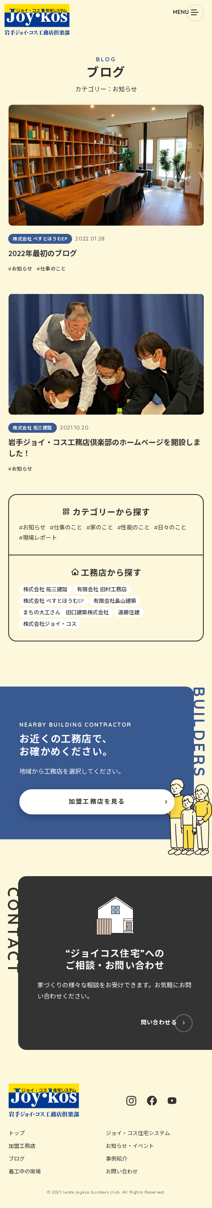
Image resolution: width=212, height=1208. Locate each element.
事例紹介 (116, 1158)
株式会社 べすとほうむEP (53, 600)
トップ (17, 1133)
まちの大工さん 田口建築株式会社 (66, 612)
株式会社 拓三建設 (45, 589)
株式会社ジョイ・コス (50, 623)
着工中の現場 (25, 1171)
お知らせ (34, 527)
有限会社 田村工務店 (102, 589)
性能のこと (135, 527)
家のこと (101, 527)
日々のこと (172, 527)
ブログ (17, 1158)
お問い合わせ (122, 1171)
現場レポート (40, 538)
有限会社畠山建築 (114, 600)
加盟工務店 (22, 1146)
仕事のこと (68, 527)
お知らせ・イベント (130, 1146)
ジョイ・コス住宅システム (138, 1133)
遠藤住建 (129, 612)
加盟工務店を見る (97, 801)
